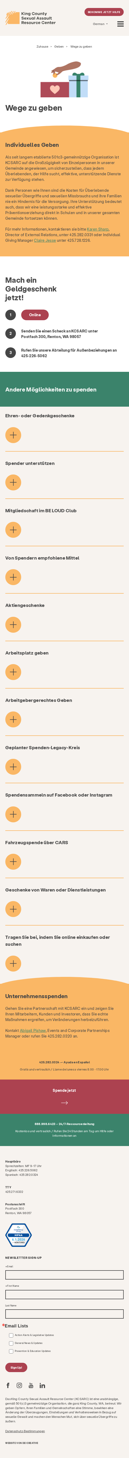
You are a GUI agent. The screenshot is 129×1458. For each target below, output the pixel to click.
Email (10, 1266)
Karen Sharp (98, 229)
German (99, 24)
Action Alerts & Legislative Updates (34, 1335)
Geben (59, 46)
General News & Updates (29, 1343)
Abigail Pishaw (33, 1030)
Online (35, 315)
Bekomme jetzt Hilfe (104, 12)
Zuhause (42, 46)
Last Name (10, 1306)
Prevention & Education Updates (33, 1351)
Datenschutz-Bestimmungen (25, 1431)
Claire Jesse (45, 240)
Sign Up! (16, 1367)
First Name (13, 1286)
